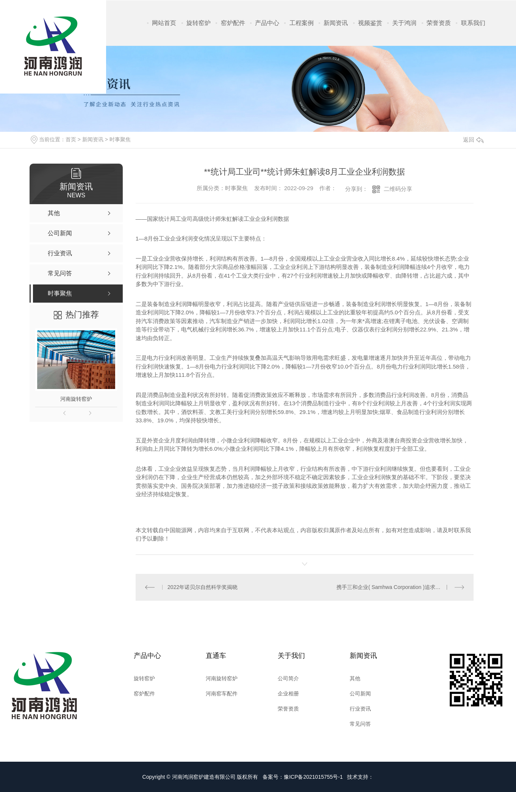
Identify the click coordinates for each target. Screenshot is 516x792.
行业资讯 (360, 709)
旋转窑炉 (198, 23)
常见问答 (360, 724)
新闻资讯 (336, 23)
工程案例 (301, 23)
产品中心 (267, 23)
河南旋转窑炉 (76, 399)
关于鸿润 (404, 23)
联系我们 (473, 23)
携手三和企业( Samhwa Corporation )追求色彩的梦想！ (400, 587)
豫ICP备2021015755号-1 (313, 777)
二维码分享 (398, 189)
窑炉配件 (233, 23)
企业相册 (288, 693)
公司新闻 (360, 693)
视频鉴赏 (370, 23)
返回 (473, 139)
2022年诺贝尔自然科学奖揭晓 (202, 587)
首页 (71, 139)
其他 (355, 678)
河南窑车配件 (222, 693)
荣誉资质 (439, 23)
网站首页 (164, 23)
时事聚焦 (120, 139)
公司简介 (288, 678)
